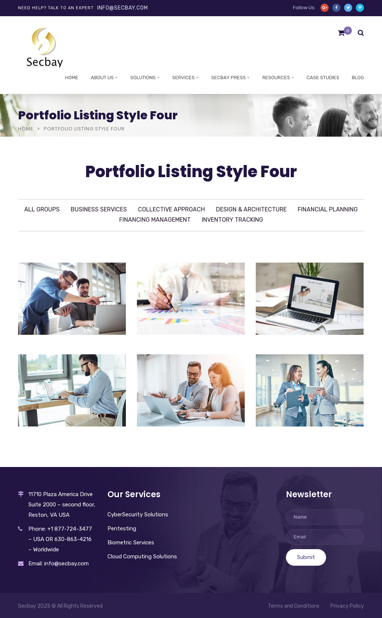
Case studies (323, 77)
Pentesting (121, 528)
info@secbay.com (122, 8)
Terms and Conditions (293, 606)
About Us (102, 77)
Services (183, 77)
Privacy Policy (347, 606)
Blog (358, 77)
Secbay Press (228, 77)
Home (71, 77)
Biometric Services (130, 542)
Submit (306, 557)
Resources (276, 77)
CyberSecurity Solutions (137, 514)
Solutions (143, 77)
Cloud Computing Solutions (142, 556)
